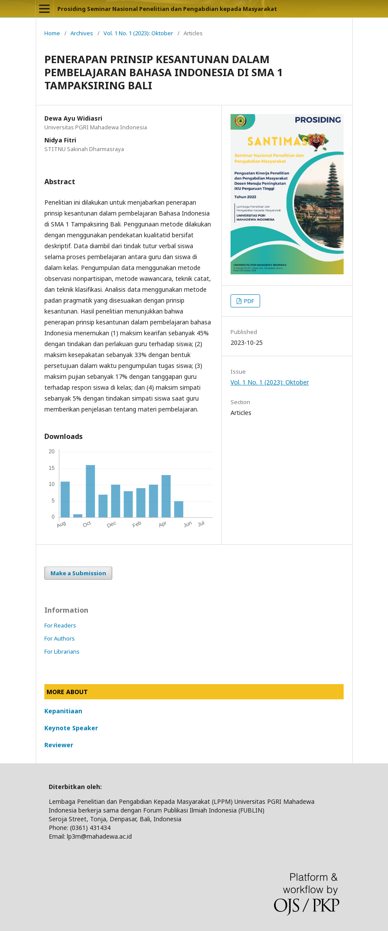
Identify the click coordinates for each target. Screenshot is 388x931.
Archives (81, 33)
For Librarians (62, 651)
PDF (248, 301)
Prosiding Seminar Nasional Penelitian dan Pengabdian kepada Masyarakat (167, 9)
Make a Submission (78, 573)
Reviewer (58, 745)
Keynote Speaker (71, 728)
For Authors (59, 638)
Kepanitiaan (63, 711)
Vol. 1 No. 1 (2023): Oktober (138, 33)
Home (52, 33)
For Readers (60, 625)
